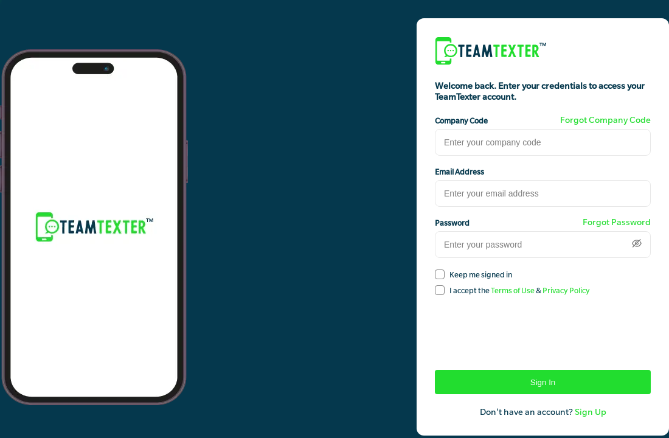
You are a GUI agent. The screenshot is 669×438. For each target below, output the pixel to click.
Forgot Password (617, 222)
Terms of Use (513, 290)
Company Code (461, 120)
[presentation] (527, 328)
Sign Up (590, 411)
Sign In (543, 382)
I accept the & (519, 290)
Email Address (459, 171)
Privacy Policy (566, 290)
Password (452, 223)
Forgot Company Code (605, 119)
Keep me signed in (480, 274)
